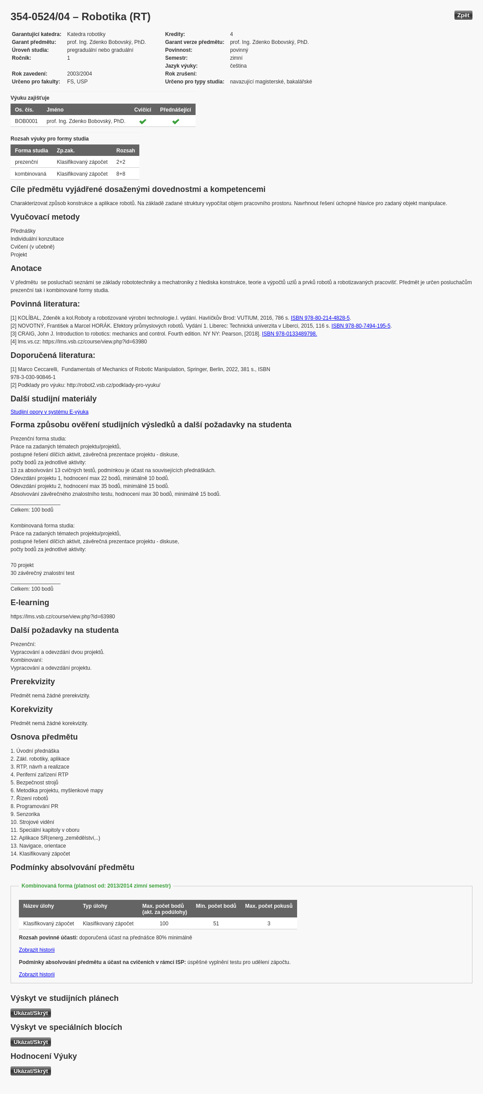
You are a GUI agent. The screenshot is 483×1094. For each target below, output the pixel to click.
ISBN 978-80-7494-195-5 (360, 326)
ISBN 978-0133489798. (289, 334)
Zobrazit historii (36, 950)
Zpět (463, 15)
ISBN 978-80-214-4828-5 (320, 318)
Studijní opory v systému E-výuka (49, 412)
